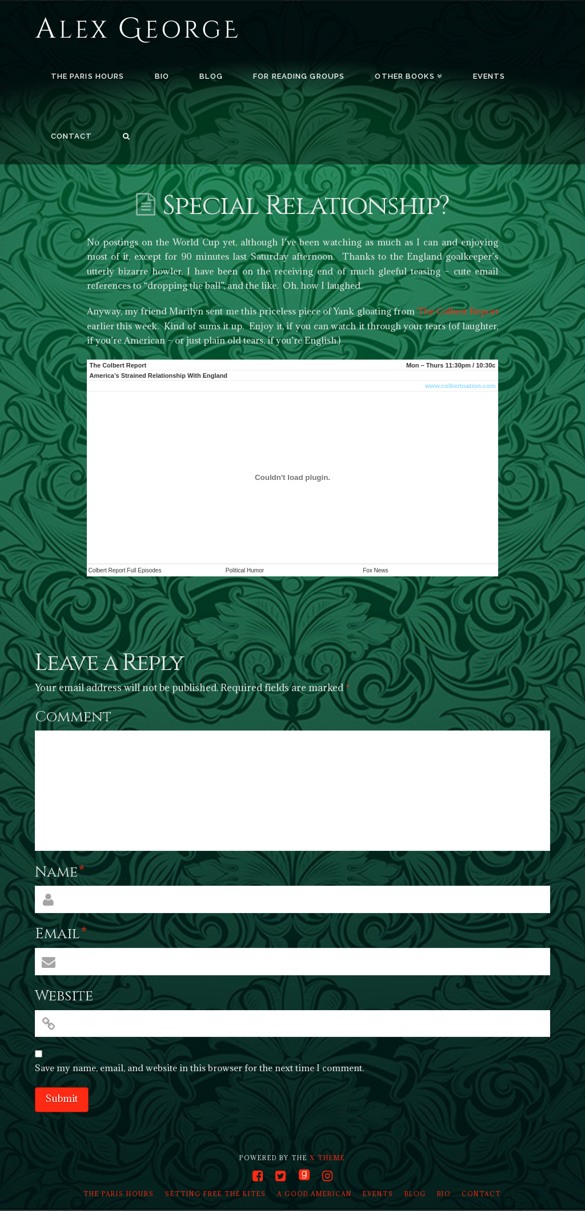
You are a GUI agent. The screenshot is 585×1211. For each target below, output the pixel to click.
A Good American (314, 1194)
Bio (444, 1194)
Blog (415, 1194)
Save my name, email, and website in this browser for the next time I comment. (199, 1067)
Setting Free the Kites (215, 1194)
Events (378, 1194)
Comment (73, 717)
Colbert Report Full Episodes (125, 570)
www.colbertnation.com (460, 385)
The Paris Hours (118, 1194)
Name (60, 872)
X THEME (327, 1158)
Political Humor (245, 570)
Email (61, 934)
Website (64, 996)
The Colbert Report (457, 311)
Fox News (375, 570)
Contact (481, 1194)
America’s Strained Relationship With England (159, 375)
